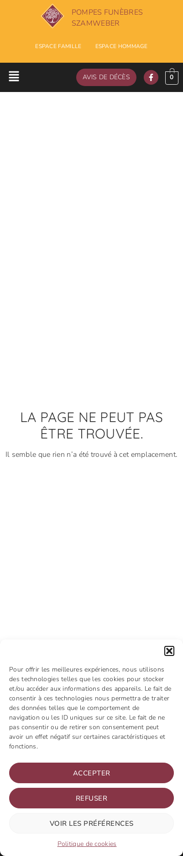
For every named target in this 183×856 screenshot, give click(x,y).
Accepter (91, 773)
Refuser (92, 798)
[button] (169, 651)
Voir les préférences (92, 823)
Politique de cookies (87, 844)
